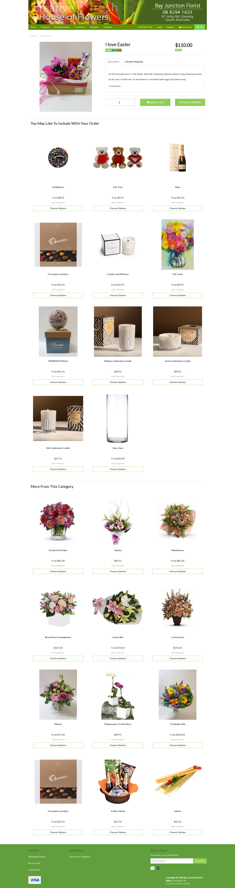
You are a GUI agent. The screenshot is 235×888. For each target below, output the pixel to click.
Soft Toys (118, 187)
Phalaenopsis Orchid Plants (117, 724)
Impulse (118, 550)
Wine (177, 187)
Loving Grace (177, 637)
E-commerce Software (174, 884)
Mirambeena (178, 550)
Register (170, 27)
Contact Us (80, 27)
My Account (34, 863)
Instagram (94, 27)
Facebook (108, 27)
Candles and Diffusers (118, 274)
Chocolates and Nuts (58, 274)
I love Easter (46, 35)
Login (159, 27)
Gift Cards (178, 274)
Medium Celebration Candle (118, 361)
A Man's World (118, 811)
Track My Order (145, 27)
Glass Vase (117, 448)
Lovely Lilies (118, 637)
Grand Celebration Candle (177, 361)
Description (113, 61)
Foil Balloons (58, 187)
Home (33, 27)
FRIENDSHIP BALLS (58, 361)
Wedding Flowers (62, 27)
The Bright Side (177, 724)
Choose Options (58, 208)
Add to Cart (155, 102)
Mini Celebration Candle (58, 448)
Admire (177, 811)
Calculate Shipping (134, 61)
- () (200, 27)
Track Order (34, 869)
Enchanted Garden (58, 550)
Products (45, 27)
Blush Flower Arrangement (58, 637)
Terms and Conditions (79, 856)
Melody (58, 724)
